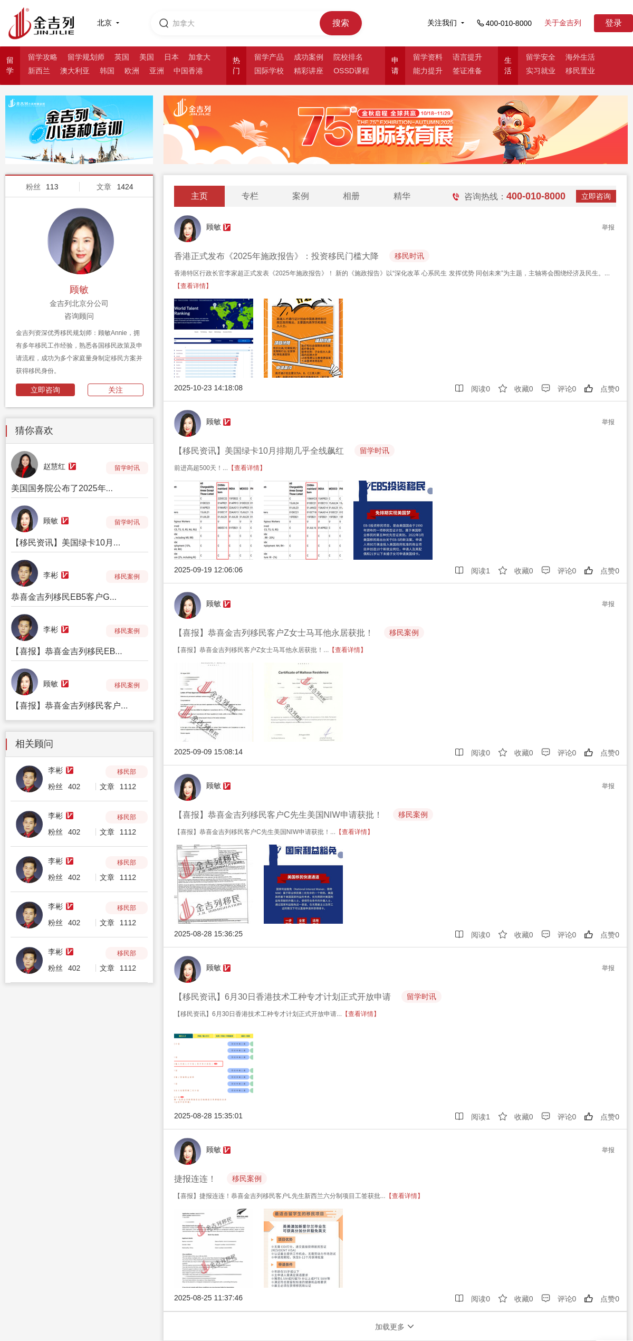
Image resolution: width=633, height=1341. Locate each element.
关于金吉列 (562, 22)
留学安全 (540, 57)
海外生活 (580, 57)
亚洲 (156, 70)
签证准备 (467, 70)
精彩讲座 (308, 70)
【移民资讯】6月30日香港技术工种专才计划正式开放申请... (277, 1014)
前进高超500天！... (220, 468)
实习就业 (540, 70)
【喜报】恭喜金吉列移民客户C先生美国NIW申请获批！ (278, 814)
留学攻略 (42, 57)
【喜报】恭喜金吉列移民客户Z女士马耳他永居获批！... (270, 650)
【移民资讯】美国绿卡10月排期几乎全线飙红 (259, 450)
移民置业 (580, 70)
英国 (121, 57)
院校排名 (348, 57)
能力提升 (428, 70)
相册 (351, 195)
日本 (171, 57)
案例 (300, 195)
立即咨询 (45, 390)
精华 (402, 195)
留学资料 (428, 57)
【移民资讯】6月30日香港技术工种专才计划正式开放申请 (282, 996)
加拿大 (199, 57)
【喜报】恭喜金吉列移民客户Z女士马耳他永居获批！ (273, 632)
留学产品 (269, 57)
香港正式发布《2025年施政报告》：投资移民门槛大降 (276, 256)
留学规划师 (86, 57)
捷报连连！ (195, 1178)
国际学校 (269, 70)
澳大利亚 (75, 70)
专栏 (250, 195)
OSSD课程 (351, 70)
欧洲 (131, 70)
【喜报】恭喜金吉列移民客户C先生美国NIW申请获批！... (273, 832)
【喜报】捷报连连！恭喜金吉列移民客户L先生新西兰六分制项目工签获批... (299, 1196)
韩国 (107, 70)
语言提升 (467, 57)
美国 (146, 57)
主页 (199, 195)
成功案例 (308, 57)
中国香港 (188, 70)
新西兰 (39, 70)
